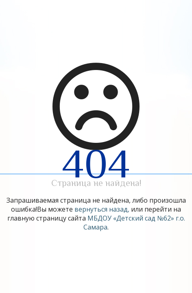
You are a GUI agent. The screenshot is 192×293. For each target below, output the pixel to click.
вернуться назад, (101, 209)
